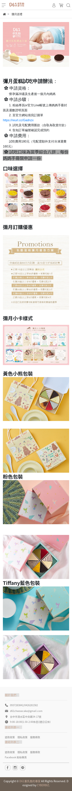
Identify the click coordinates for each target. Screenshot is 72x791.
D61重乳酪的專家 (30, 781)
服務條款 (35, 737)
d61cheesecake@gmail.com (26, 711)
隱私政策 (22, 737)
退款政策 (10, 737)
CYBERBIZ (43, 785)
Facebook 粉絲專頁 (16, 757)
